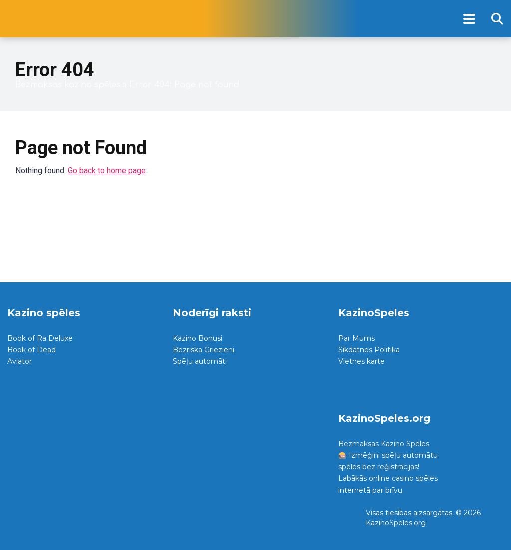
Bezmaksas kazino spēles (67, 84)
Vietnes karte (361, 361)
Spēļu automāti (200, 361)
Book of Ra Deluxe (40, 338)
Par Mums (356, 338)
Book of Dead (31, 349)
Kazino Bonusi (197, 338)
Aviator (19, 361)
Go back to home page (107, 170)
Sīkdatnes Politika (369, 349)
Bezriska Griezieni (203, 349)
